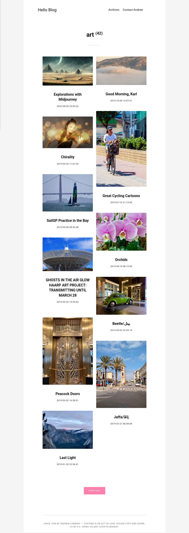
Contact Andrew (133, 11)
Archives (113, 11)
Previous (94, 491)
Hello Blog (45, 11)
